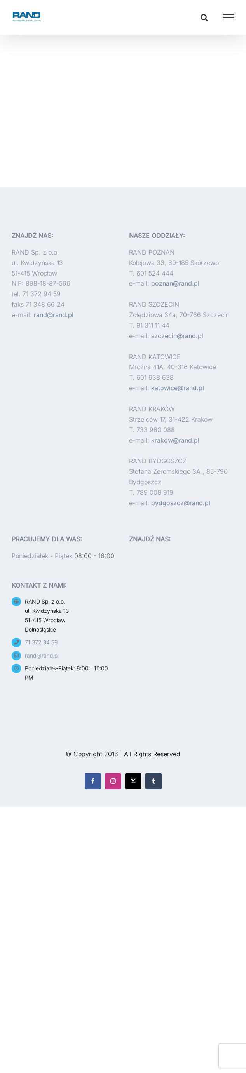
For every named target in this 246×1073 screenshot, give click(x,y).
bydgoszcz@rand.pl (180, 503)
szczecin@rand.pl (177, 336)
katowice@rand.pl (177, 388)
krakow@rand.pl (175, 440)
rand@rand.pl (53, 315)
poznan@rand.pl (175, 283)
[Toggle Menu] (228, 17)
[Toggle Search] (204, 17)
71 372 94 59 (41, 642)
